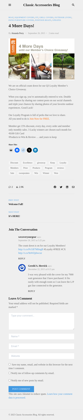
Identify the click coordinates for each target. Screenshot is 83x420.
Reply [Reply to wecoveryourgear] (21, 258)
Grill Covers (46, 17)
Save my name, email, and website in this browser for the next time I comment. (41, 366)
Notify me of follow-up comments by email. (32, 373)
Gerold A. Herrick (37, 266)
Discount (14, 163)
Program (48, 168)
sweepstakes (24, 173)
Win (36, 173)
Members (14, 168)
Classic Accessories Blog (41, 5)
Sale (12, 173)
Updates (56, 20)
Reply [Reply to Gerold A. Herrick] (31, 291)
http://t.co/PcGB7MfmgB (30, 249)
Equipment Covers (24, 17)
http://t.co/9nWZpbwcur (30, 253)
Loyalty (63, 163)
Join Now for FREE (39, 118)
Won (56, 173)
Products (36, 168)
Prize (25, 168)
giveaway (41, 163)
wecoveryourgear (27, 237)
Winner (46, 173)
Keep (52, 163)
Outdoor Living (63, 17)
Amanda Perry (17, 33)
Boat (11, 17)
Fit (36, 17)
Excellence (27, 163)
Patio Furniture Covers (21, 20)
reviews (60, 168)
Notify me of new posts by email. (27, 380)
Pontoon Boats (43, 20)
